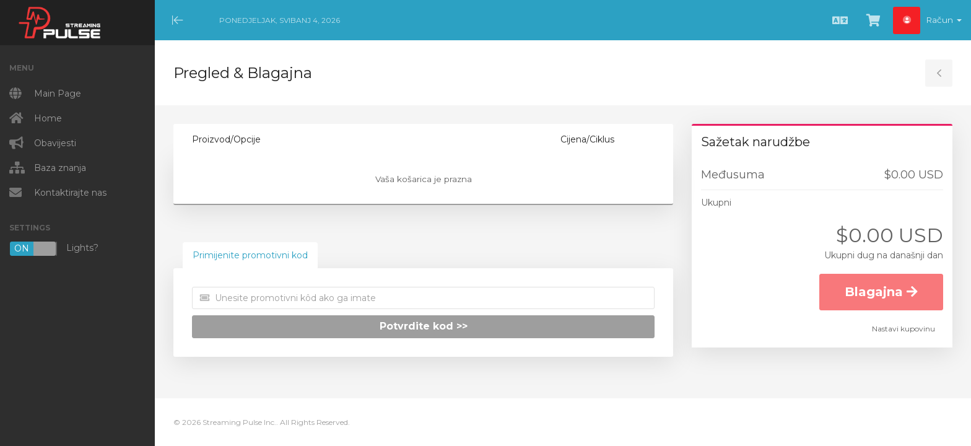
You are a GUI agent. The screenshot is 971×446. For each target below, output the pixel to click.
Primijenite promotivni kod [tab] (250, 255)
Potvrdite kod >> (424, 326)
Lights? (53, 248)
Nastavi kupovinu (903, 328)
